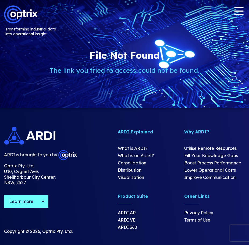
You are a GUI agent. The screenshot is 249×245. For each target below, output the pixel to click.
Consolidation (132, 162)
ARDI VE (127, 220)
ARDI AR (127, 212)
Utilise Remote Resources (210, 148)
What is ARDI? (133, 148)
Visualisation (131, 177)
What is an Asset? (136, 155)
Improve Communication (210, 177)
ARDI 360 (127, 227)
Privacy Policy (198, 212)
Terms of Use (197, 220)
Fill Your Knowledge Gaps (211, 155)
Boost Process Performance (212, 162)
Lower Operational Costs (210, 170)
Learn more (21, 201)
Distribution (129, 170)
